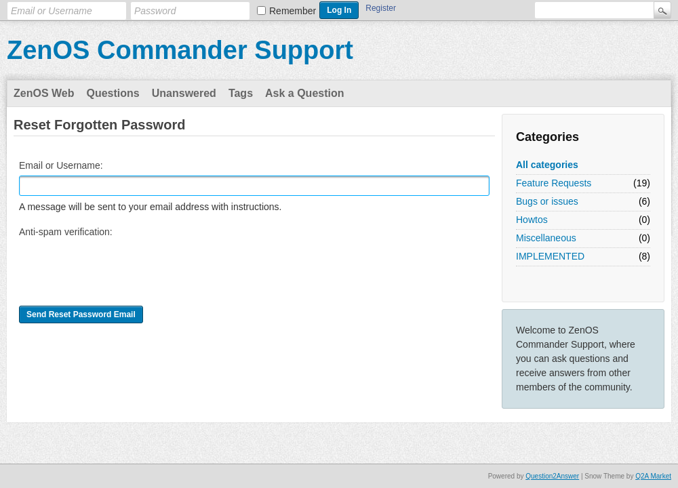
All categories (547, 164)
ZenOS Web (44, 93)
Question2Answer (552, 476)
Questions (113, 93)
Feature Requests (553, 183)
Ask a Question (304, 93)
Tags (240, 93)
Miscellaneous (546, 237)
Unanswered (184, 93)
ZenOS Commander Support (180, 50)
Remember (292, 11)
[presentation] (122, 268)
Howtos (532, 219)
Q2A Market (653, 476)
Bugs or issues (547, 201)
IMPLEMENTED (550, 256)
